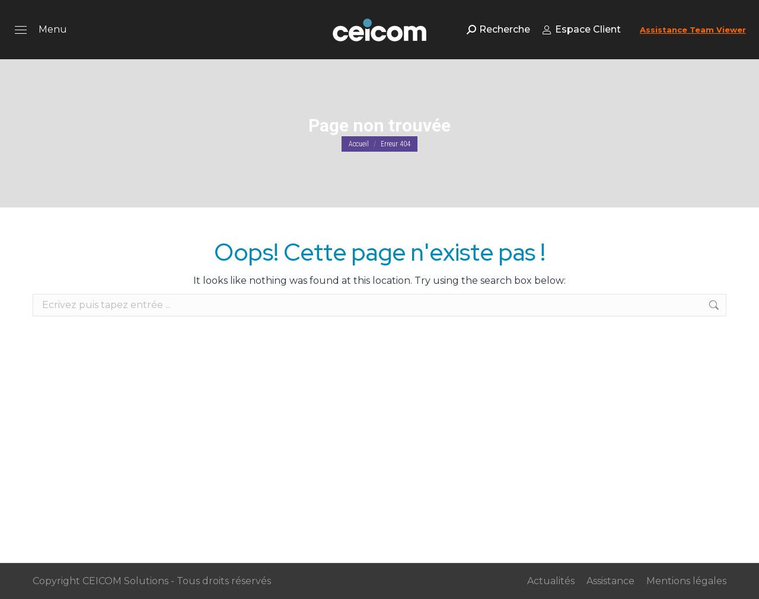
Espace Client (581, 29)
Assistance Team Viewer (693, 29)
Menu (53, 29)
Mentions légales (686, 581)
